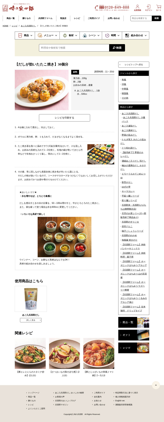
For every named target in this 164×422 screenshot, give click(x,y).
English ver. (120, 401)
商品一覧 (11, 18)
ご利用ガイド (94, 18)
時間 (113, 35)
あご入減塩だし (129, 126)
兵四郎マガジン (61, 405)
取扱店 (63, 18)
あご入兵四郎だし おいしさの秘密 (69, 393)
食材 (71, 35)
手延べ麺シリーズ (130, 196)
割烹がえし (127, 182)
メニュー (49, 35)
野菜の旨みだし (129, 135)
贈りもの (26, 18)
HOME (5, 26)
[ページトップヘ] (156, 385)
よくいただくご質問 (36, 408)
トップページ (33, 393)
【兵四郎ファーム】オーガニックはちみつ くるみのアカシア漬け (133, 298)
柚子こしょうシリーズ (132, 231)
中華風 (125, 89)
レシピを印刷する (64, 117)
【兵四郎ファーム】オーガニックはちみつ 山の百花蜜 (133, 274)
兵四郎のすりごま (130, 222)
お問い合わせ (114, 18)
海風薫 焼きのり (129, 240)
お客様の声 (60, 397)
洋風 (124, 84)
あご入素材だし (129, 130)
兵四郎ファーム (45, 18)
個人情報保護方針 (122, 397)
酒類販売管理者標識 (123, 405)
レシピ (77, 18)
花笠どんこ (127, 226)
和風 (124, 80)
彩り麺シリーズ (129, 200)
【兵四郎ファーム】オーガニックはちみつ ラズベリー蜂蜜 (132, 286)
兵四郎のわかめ (129, 235)
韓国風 (125, 93)
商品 (26, 35)
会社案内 (97, 397)
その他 (125, 98)
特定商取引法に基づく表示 (126, 393)
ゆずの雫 (126, 187)
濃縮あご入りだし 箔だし (134, 161)
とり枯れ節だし (129, 148)
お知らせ (97, 401)
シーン (92, 35)
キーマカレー (128, 191)
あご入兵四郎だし (28, 26)
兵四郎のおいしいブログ (65, 401)
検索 (156, 18)
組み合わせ (137, 35)
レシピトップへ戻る (134, 64)
